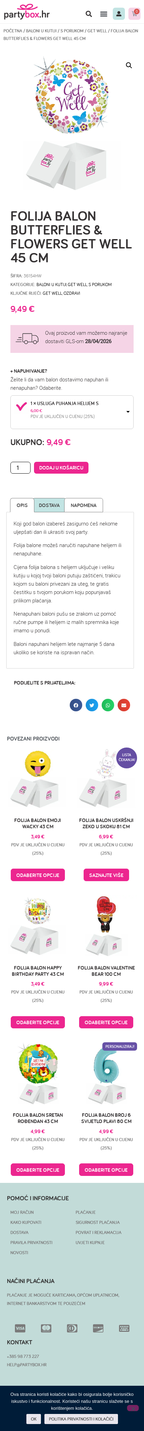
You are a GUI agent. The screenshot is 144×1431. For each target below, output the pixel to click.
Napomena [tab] (83, 505)
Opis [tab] (22, 505)
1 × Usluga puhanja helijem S (65, 403)
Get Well (97, 31)
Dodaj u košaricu (61, 467)
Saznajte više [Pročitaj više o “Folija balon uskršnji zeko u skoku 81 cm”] (106, 875)
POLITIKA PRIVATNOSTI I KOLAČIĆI (81, 1419)
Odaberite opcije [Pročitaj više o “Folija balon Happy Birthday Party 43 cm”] (37, 1022)
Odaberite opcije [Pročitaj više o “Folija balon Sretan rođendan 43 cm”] (37, 1170)
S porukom (72, 31)
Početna (12, 31)
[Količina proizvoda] (20, 468)
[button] (88, 13)
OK (33, 1419)
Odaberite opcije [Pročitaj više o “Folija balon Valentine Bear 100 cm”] (106, 1022)
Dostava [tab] (49, 505)
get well (52, 293)
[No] (133, 1408)
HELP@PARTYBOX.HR (26, 1365)
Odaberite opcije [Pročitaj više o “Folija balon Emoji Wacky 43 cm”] (37, 875)
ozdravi (71, 293)
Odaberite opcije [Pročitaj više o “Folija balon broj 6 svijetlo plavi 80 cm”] (106, 1170)
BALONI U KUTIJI (41, 31)
